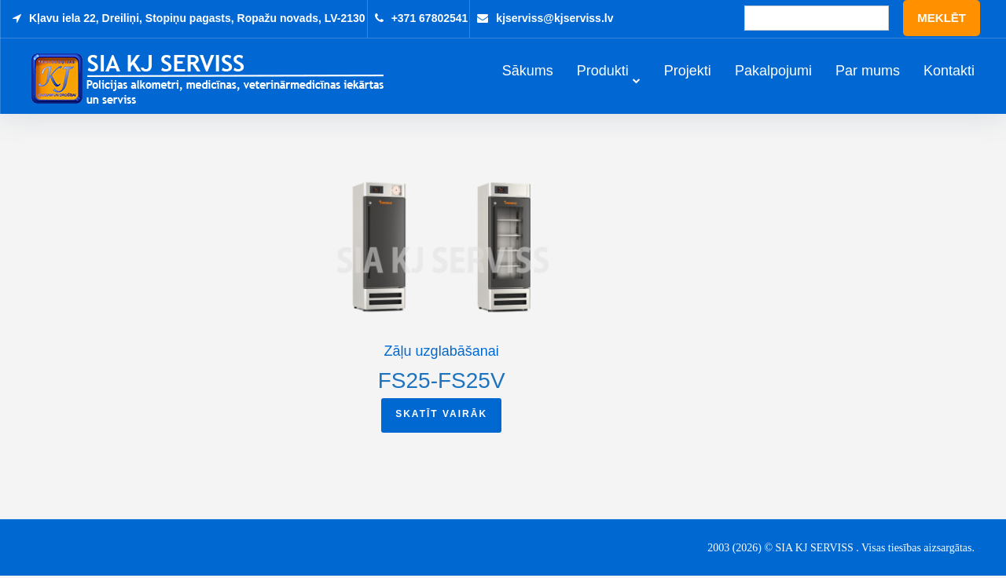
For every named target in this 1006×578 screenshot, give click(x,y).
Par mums (867, 72)
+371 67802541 (429, 18)
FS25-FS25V (441, 382)
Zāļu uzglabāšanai (441, 352)
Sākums (527, 72)
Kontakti (949, 72)
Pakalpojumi (773, 72)
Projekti (687, 72)
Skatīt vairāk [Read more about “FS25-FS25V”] (441, 416)
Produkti (603, 72)
